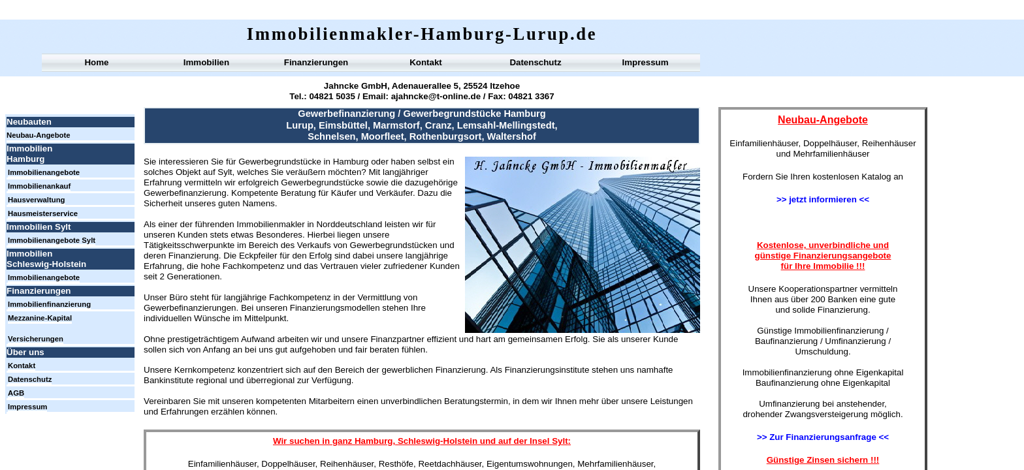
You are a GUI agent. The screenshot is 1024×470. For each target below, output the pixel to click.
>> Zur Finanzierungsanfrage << (823, 437)
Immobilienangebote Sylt (51, 240)
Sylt (560, 441)
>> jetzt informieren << (822, 199)
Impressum (645, 62)
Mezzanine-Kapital (40, 318)
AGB (16, 393)
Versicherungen (35, 339)
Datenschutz (535, 62)
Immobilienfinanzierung (49, 304)
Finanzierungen (316, 62)
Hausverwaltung (36, 200)
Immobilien (206, 62)
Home (96, 62)
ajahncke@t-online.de (436, 96)
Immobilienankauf (39, 186)
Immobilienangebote (44, 172)
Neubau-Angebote (39, 135)
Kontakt (425, 62)
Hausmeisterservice (43, 213)
